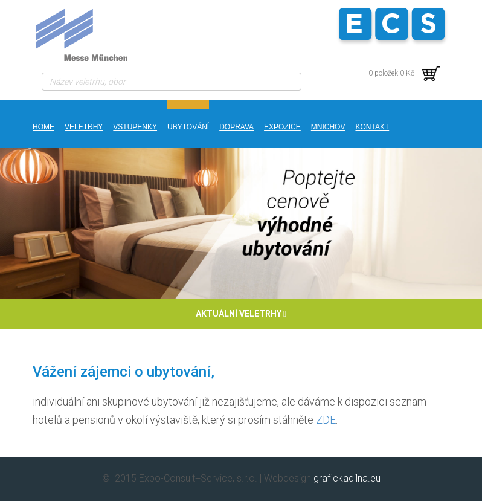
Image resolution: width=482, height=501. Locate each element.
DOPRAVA (236, 127)
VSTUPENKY (135, 127)
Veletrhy (84, 127)
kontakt (372, 127)
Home (43, 127)
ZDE (326, 419)
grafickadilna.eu (347, 478)
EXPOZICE (282, 127)
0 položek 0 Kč (404, 73)
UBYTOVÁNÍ (188, 127)
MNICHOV (328, 127)
